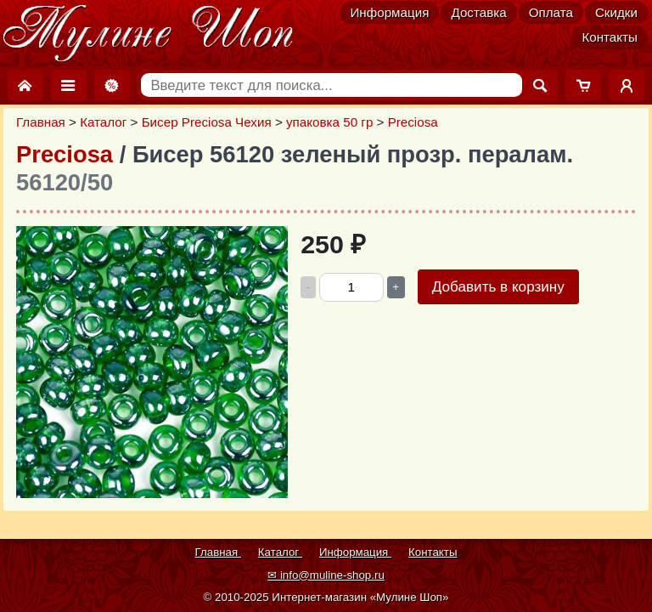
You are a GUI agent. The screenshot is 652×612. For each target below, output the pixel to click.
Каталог (103, 122)
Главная (40, 122)
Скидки (616, 12)
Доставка (478, 12)
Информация (389, 12)
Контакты (610, 37)
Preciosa (413, 122)
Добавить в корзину (498, 287)
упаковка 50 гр (329, 122)
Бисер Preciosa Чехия (207, 122)
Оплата (551, 12)
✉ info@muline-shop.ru (326, 575)
